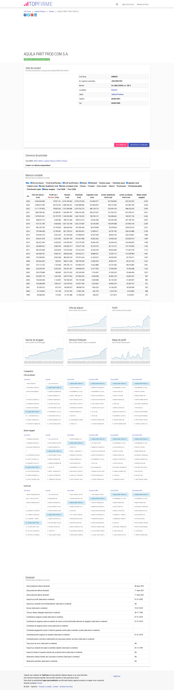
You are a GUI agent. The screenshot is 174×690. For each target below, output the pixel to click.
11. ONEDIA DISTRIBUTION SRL (98, 479)
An (27, 183)
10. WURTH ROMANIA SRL (96, 475)
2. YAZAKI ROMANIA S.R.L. (75, 387)
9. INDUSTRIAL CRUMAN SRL (119, 527)
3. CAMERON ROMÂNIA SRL (54, 391)
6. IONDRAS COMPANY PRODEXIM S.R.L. (142, 459)
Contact (39, 683)
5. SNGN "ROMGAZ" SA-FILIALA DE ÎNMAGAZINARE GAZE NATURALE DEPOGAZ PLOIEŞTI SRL (77, 399)
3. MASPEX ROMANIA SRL (53, 502)
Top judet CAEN (114, 379)
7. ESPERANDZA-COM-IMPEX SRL (77, 408)
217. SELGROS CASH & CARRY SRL (34, 527)
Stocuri (82, 186)
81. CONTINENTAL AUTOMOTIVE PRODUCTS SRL (34, 455)
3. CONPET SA (72, 447)
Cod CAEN (60, 189)
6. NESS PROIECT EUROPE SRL (76, 404)
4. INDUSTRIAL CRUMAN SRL (141, 506)
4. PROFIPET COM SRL (117, 395)
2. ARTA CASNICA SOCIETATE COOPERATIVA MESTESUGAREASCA (55, 443)
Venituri (83, 183)
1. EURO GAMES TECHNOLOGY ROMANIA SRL (98, 494)
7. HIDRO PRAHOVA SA (74, 463)
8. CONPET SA (50, 467)
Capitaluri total (132, 183)
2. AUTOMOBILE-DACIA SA (32, 387)
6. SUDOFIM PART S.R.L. (140, 514)
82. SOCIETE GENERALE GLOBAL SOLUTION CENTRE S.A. (34, 459)
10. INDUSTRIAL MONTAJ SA (76, 531)
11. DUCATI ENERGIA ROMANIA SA (55, 424)
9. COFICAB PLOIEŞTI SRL (53, 527)
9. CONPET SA (72, 416)
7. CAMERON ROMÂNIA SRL (54, 463)
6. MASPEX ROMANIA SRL (53, 459)
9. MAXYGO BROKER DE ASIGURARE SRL (77, 527)
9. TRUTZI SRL (93, 416)
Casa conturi (101, 186)
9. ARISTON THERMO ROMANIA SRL (98, 527)
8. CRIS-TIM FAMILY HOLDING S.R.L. (55, 523)
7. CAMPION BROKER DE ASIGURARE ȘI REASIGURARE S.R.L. (55, 518)
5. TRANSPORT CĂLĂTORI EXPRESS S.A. (77, 455)
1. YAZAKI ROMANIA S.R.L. (75, 439)
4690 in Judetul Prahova (46, 161)
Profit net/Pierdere (71, 183)
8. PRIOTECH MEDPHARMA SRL (142, 411)
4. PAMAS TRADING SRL (140, 395)
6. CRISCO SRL (115, 404)
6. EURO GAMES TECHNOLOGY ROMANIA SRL (98, 404)
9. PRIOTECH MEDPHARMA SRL (142, 527)
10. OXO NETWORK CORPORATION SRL (98, 531)
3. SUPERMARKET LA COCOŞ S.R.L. (77, 391)
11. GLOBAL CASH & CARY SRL (98, 535)
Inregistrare (143, 4)
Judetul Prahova (117, 94)
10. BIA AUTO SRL (138, 475)
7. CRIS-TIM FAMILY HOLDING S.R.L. (55, 408)
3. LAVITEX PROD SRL (117, 391)
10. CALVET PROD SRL (117, 531)
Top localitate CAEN (137, 379)
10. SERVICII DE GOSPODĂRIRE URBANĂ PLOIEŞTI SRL (77, 475)
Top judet (47, 379)
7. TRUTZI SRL (93, 463)
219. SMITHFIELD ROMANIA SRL (34, 535)
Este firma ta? (121, 145)
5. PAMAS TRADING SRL (118, 399)
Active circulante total (68, 186)
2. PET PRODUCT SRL (95, 443)
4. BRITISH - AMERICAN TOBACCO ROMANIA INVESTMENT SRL (77, 395)
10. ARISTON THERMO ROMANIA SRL (98, 420)
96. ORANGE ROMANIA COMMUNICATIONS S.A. (34, 420)
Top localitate (70, 379)
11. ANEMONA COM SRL (118, 479)
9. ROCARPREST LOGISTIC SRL (119, 416)
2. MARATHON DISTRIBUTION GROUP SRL (98, 387)
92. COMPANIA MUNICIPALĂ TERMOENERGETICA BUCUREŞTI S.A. (34, 404)
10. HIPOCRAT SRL (138, 531)
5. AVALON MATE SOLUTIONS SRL (142, 510)
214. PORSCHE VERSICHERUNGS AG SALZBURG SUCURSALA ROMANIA (34, 514)
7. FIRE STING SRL (138, 408)
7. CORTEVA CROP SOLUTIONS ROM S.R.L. (98, 408)
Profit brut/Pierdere (53, 183)
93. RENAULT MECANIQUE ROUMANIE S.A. (34, 408)
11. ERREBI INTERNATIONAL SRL (142, 535)
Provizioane (121, 186)
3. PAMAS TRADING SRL (118, 502)
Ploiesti (114, 90)
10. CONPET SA (51, 531)
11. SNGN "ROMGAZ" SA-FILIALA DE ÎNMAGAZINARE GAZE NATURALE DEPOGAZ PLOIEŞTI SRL (77, 479)
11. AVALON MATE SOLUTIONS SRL (120, 535)
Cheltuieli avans (118, 183)
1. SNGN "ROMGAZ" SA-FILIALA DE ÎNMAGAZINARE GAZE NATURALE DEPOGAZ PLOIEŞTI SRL (77, 494)
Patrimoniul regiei (33, 189)
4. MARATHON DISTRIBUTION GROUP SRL (98, 506)
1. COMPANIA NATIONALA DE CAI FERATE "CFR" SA (34, 439)
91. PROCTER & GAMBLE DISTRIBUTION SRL (34, 399)
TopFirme (116, 676)
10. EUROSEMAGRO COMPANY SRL (77, 420)
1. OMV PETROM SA (31, 383)
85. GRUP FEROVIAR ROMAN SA (34, 471)
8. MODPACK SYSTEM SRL (75, 523)
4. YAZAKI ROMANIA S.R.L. (54, 395)
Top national (27, 379)
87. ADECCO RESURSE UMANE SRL (34, 479)
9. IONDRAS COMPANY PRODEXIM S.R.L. (120, 471)
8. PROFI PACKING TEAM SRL (141, 523)
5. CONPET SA (72, 510)
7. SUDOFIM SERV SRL (139, 518)
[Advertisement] (64, 33)
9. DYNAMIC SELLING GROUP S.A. (98, 471)
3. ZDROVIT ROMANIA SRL (97, 502)
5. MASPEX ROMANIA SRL (53, 399)
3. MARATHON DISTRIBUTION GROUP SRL (98, 447)
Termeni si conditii (45, 687)
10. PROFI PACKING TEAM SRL (141, 420)
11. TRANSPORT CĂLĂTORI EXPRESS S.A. (55, 479)
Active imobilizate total (48, 186)
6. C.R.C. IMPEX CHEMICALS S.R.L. (77, 514)
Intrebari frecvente (66, 687)
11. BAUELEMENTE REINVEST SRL (55, 535)
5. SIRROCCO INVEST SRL (118, 510)
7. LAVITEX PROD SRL (117, 463)
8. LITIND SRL (115, 523)
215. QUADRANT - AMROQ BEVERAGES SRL (34, 518)
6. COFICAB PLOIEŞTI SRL (53, 404)
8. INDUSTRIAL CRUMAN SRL (119, 467)
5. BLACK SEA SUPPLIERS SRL (97, 399)
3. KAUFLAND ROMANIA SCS (33, 447)
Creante (91, 186)
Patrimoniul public (134, 186)
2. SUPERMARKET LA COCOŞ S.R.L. (120, 387)
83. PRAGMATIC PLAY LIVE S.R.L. (34, 463)
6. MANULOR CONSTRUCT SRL (119, 459)
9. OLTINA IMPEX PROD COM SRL (55, 416)
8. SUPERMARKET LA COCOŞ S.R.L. (55, 411)
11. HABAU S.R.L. (73, 424)
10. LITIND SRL (115, 475)
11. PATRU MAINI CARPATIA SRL (77, 535)
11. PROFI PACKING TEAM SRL (141, 479)
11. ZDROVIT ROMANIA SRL (97, 424)
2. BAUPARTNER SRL (52, 498)
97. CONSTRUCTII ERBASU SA (33, 424)
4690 (35, 161)
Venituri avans (104, 183)
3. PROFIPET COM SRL (139, 391)
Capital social (32, 186)
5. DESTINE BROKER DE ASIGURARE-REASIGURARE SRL (55, 510)
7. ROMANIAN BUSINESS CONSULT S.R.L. (98, 518)
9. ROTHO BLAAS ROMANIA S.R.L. (142, 416)
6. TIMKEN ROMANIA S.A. (75, 459)
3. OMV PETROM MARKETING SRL (34, 391)
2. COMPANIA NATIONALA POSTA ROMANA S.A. (34, 443)
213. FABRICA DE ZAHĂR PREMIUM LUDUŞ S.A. (34, 510)
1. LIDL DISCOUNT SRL (52, 383)
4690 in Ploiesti (61, 161)
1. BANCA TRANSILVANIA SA (33, 494)
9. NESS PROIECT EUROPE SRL (76, 471)
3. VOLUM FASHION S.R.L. (118, 447)
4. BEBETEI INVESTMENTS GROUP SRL (98, 395)
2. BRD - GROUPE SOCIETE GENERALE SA (34, 498)
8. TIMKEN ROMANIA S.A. (75, 411)
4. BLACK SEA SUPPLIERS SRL (97, 451)
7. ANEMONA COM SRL (139, 463)
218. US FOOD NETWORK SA (32, 531)
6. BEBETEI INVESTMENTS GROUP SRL (98, 514)
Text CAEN (71, 189)
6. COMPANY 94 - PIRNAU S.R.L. (120, 514)
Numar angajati (48, 189)
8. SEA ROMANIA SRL (95, 467)
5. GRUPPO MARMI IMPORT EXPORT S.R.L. (142, 399)
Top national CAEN (93, 379)
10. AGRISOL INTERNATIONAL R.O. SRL (55, 475)
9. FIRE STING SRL (138, 471)
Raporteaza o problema (139, 145)
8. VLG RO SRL (94, 411)
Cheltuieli (92, 183)
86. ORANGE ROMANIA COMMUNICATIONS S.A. (34, 475)
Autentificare (128, 4)
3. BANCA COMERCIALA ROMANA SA (34, 502)
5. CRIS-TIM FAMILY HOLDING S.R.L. (55, 455)
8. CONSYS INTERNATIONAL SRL (98, 523)
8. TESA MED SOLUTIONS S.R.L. (141, 467)
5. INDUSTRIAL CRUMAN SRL (141, 455)
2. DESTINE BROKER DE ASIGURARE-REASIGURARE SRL (77, 498)
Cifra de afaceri (37, 183)
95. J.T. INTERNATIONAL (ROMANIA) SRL (34, 416)
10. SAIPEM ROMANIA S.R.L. (54, 420)
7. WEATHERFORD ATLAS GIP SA (77, 518)
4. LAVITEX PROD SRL (117, 506)
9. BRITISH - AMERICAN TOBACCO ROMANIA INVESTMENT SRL (55, 471)
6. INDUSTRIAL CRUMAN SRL (141, 404)
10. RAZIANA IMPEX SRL (118, 420)
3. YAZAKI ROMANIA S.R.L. (54, 447)
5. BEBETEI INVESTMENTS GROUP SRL (98, 455)
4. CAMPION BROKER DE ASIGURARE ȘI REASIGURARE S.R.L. (77, 506)
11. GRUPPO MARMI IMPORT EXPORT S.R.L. (120, 424)
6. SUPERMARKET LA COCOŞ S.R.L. (98, 459)
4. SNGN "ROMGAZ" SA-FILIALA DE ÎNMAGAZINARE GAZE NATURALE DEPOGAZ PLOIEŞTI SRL (55, 506)
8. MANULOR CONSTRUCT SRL (119, 411)
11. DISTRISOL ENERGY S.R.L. (141, 424)
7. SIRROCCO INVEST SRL (118, 408)
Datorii (111, 186)
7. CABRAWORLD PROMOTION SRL (120, 518)
